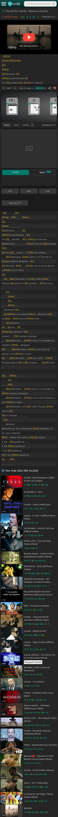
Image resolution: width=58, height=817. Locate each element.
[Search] (53, 4)
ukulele (26, 125)
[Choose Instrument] (32, 125)
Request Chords (33, 662)
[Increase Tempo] (15, 88)
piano (16, 125)
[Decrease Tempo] (3, 88)
